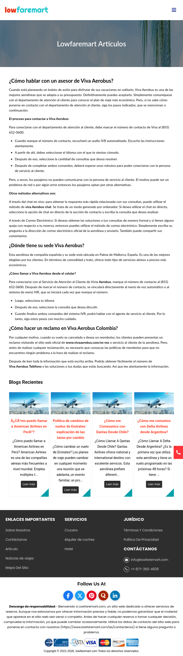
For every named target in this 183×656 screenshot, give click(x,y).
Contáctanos (16, 539)
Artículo (11, 549)
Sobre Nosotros (17, 530)
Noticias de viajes (19, 558)
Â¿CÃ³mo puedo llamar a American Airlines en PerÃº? (29, 426)
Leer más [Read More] (29, 484)
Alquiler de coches (80, 539)
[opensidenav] (174, 10)
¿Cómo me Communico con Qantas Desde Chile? (112, 426)
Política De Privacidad (141, 539)
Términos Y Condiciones (143, 530)
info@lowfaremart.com (146, 560)
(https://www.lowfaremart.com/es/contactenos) (97, 627)
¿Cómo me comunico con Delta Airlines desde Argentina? (154, 426)
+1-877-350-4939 (141, 569)
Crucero (71, 530)
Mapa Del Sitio (16, 567)
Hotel (69, 549)
